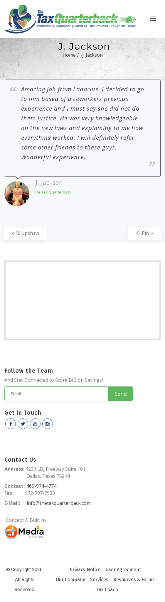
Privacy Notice (85, 569)
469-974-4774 (41, 486)
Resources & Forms (134, 579)
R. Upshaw (25, 233)
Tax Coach (107, 589)
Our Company (70, 579)
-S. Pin (144, 233)
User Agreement (123, 569)
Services (99, 579)
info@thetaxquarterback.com (59, 503)
